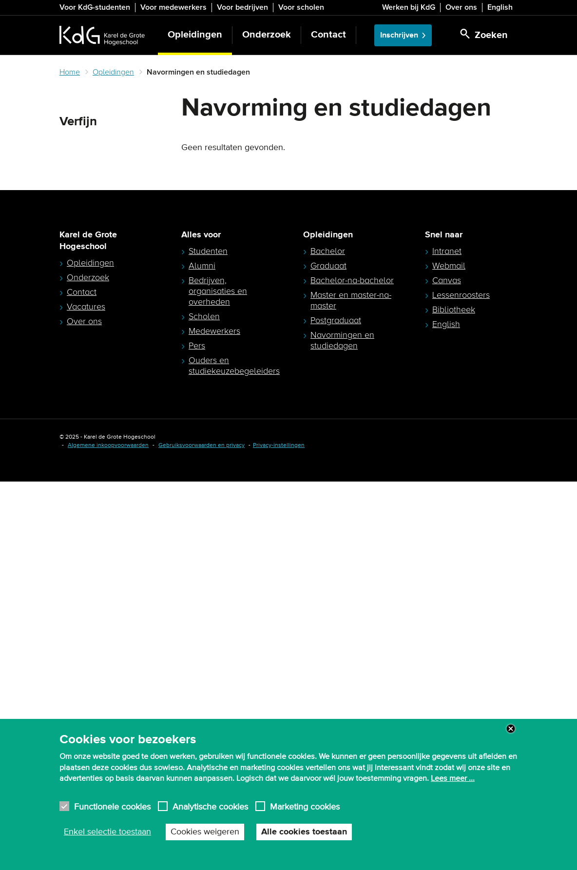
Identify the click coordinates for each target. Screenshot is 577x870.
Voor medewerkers (173, 7)
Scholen (204, 704)
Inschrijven (399, 35)
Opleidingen (195, 35)
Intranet (447, 639)
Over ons (461, 7)
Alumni (202, 654)
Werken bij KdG (408, 7)
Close (511, 729)
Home (69, 72)
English (500, 7)
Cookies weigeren (205, 832)
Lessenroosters (461, 683)
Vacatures (86, 695)
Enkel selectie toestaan (107, 832)
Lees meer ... (453, 778)
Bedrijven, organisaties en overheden (218, 679)
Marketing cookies (305, 806)
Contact (328, 35)
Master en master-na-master (350, 688)
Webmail (448, 654)
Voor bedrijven (242, 7)
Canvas (446, 668)
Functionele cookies (112, 806)
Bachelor (327, 639)
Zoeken (76, 145)
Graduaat (328, 654)
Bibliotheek (453, 698)
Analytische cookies (210, 806)
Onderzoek (266, 35)
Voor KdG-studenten (94, 7)
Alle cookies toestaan (304, 832)
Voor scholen (301, 7)
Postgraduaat (335, 708)
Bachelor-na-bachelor (352, 668)
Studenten (208, 639)
